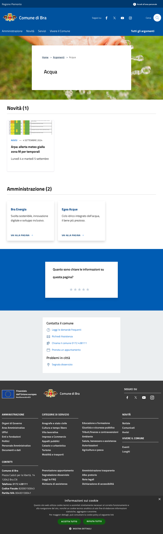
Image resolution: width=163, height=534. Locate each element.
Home (45, 57)
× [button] (159, 499)
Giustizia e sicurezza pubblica (98, 427)
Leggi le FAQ (49, 479)
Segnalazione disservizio (55, 475)
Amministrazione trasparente (98, 470)
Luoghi (126, 451)
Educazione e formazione (96, 423)
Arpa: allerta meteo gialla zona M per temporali (28, 149)
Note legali (88, 479)
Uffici (5, 432)
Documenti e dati (11, 450)
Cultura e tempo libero (54, 428)
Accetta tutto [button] (69, 521)
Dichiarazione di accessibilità (98, 484)
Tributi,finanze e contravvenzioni (100, 432)
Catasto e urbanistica (54, 445)
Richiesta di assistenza (54, 484)
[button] (81, 528)
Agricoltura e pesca (92, 450)
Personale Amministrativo (16, 445)
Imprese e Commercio (54, 437)
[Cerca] (157, 18)
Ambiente (87, 436)
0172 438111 (20, 484)
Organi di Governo (12, 423)
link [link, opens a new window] (112, 514)
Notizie (126, 423)
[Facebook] (105, 17)
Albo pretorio (89, 475)
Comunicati (128, 428)
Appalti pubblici (50, 441)
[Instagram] (129, 17)
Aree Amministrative (13, 428)
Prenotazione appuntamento (58, 470)
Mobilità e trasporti (53, 454)
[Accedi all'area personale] (145, 4)
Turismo (46, 450)
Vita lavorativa (50, 432)
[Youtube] (121, 17)
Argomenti (58, 57)
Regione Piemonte (12, 4)
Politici (5, 441)
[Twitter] (113, 17)
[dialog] (81, 515)
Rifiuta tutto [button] (94, 521)
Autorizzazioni (90, 445)
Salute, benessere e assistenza (99, 441)
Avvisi (14, 140)
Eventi (125, 447)
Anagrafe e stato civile (54, 423)
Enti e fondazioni (11, 437)
